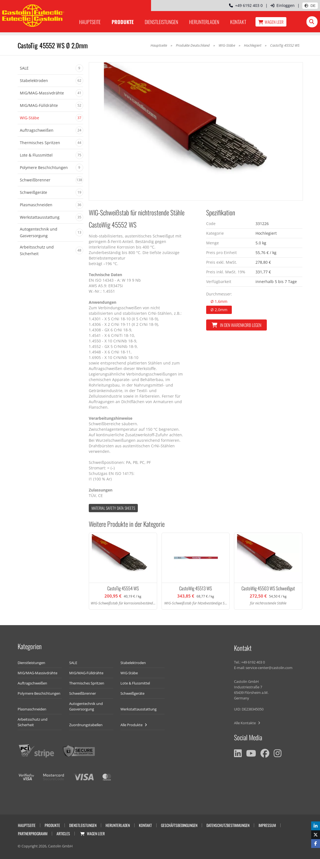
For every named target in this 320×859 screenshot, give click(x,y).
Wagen (271, 22)
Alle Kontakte (247, 722)
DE (310, 6)
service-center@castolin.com (269, 667)
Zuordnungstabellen (86, 724)
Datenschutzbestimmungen (227, 825)
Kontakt (238, 21)
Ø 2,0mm (219, 309)
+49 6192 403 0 (246, 5)
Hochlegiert (253, 45)
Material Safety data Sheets (113, 508)
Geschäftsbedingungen (179, 825)
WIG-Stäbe (227, 45)
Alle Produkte (133, 724)
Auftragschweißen (32, 683)
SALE (73, 662)
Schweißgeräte (132, 693)
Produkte (123, 21)
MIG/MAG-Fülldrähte (86, 672)
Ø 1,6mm (219, 301)
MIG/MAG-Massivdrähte (37, 672)
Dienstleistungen (161, 21)
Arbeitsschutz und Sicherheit (32, 722)
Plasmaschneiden (32, 709)
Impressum (267, 825)
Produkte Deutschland (193, 45)
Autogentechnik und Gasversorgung (86, 706)
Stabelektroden (133, 662)
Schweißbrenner (82, 693)
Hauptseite (90, 21)
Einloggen (282, 5)
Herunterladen (204, 21)
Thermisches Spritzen (86, 683)
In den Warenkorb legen (236, 325)
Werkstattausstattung (138, 709)
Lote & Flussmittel (135, 683)
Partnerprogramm (32, 833)
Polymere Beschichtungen (39, 693)
